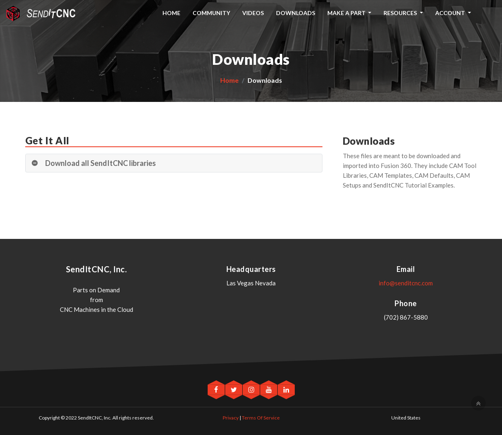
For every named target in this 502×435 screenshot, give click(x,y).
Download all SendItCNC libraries (100, 163)
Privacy (231, 418)
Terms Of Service (261, 418)
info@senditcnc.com (406, 283)
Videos (253, 12)
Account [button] (450, 12)
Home (171, 12)
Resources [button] (401, 12)
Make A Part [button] (347, 12)
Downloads (295, 12)
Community (211, 12)
